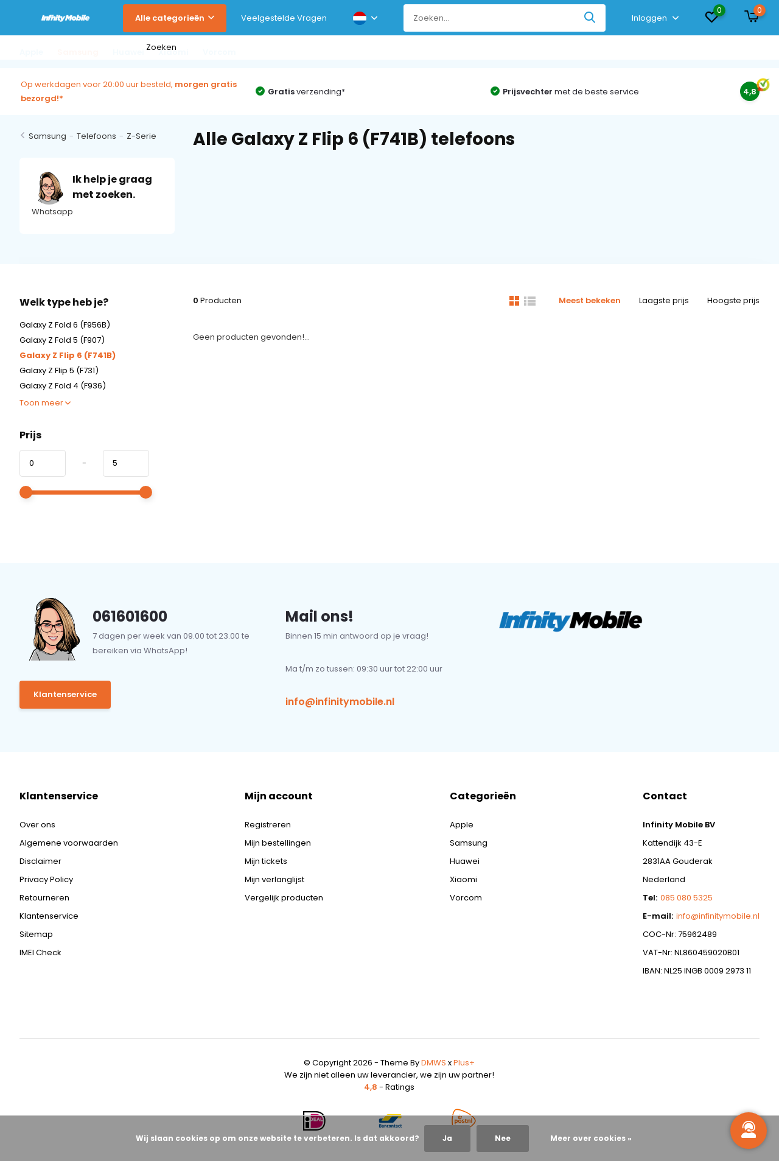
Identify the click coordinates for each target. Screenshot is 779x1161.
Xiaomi (463, 879)
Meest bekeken (590, 300)
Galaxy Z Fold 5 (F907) (62, 340)
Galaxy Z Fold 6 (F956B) (64, 325)
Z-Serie (141, 136)
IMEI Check (40, 952)
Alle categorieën (174, 18)
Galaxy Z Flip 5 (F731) (59, 370)
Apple (461, 824)
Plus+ (464, 1062)
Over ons (37, 824)
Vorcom (466, 897)
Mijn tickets (266, 861)
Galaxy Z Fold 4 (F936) (62, 385)
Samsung (47, 136)
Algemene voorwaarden (68, 843)
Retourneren (44, 897)
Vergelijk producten (284, 897)
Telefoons (96, 136)
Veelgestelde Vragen (284, 18)
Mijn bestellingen (278, 843)
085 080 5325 (686, 897)
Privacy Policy (46, 879)
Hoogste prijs (733, 300)
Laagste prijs (664, 300)
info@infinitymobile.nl (339, 702)
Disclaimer (40, 861)
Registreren (268, 824)
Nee (503, 1138)
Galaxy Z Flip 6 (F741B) (67, 355)
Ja (447, 1138)
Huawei (465, 861)
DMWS (433, 1062)
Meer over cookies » (591, 1138)
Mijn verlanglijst (274, 879)
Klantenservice (65, 694)
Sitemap (36, 934)
